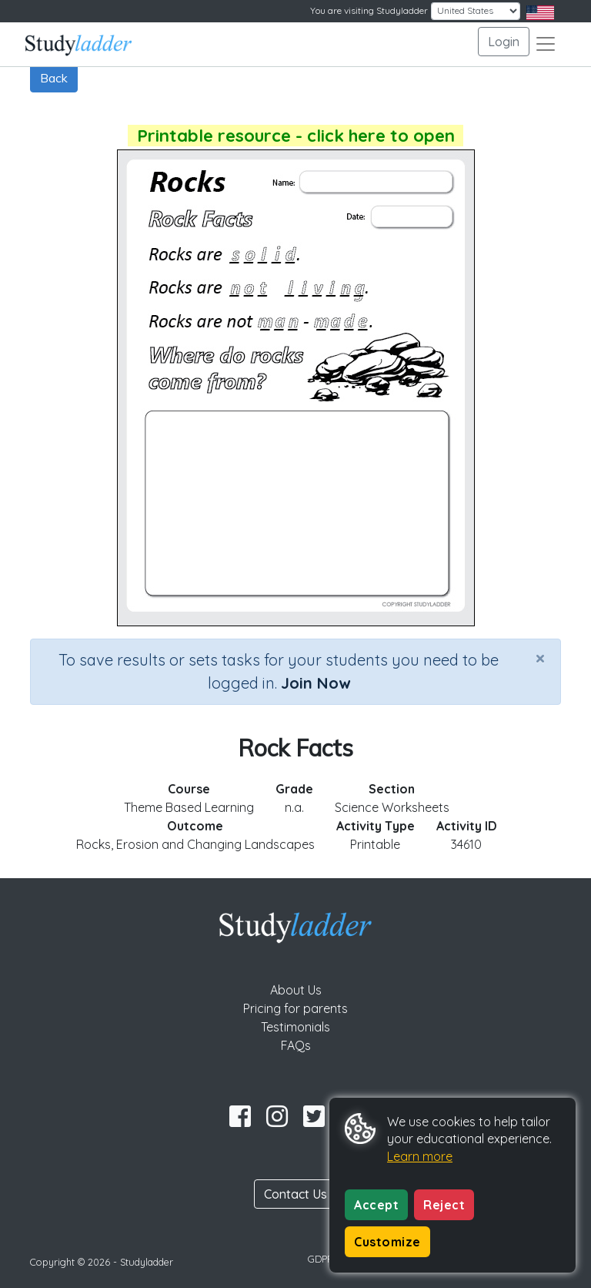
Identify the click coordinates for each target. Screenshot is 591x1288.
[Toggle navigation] (545, 44)
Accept (376, 1205)
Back (54, 78)
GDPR (321, 1259)
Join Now (315, 683)
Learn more (419, 1156)
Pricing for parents (295, 1008)
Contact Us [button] (295, 1194)
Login (503, 41)
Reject (444, 1205)
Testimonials (295, 1027)
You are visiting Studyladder (369, 10)
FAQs (296, 1045)
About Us (296, 990)
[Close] (540, 657)
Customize (387, 1241)
